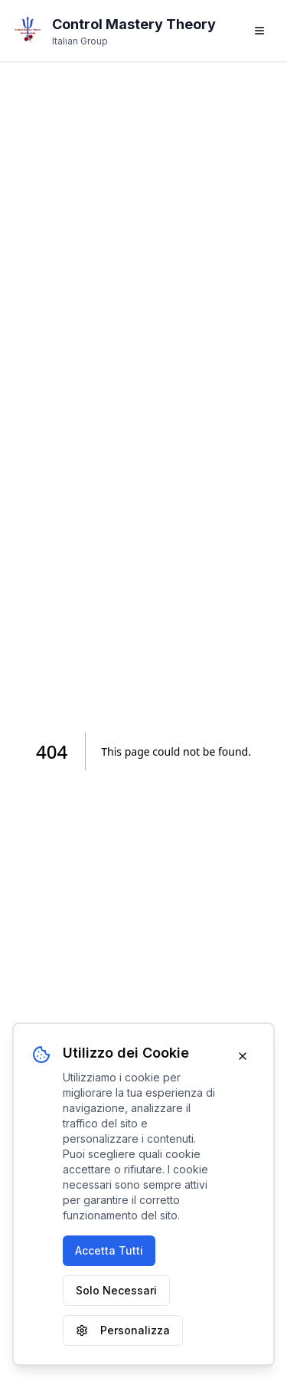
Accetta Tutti (109, 1250)
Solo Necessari (116, 1290)
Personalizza (123, 1330)
